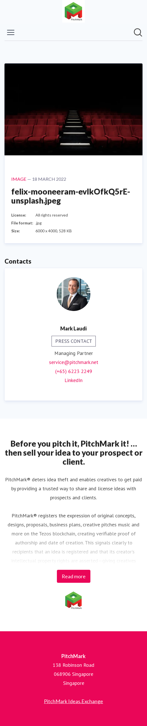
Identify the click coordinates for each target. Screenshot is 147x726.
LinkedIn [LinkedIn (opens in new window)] (73, 380)
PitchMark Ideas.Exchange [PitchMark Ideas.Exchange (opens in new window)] (73, 701)
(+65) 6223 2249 (73, 371)
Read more (74, 576)
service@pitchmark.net (73, 362)
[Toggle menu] (11, 32)
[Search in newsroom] (137, 32)
